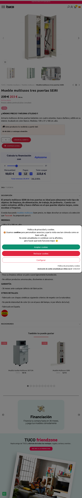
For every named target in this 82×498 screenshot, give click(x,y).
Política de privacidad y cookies (69, 266)
